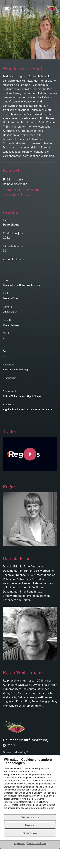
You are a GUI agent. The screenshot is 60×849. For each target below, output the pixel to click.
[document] (30, 786)
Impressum (19, 843)
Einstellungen (30, 833)
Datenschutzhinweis (36, 843)
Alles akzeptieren (30, 817)
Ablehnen (30, 825)
